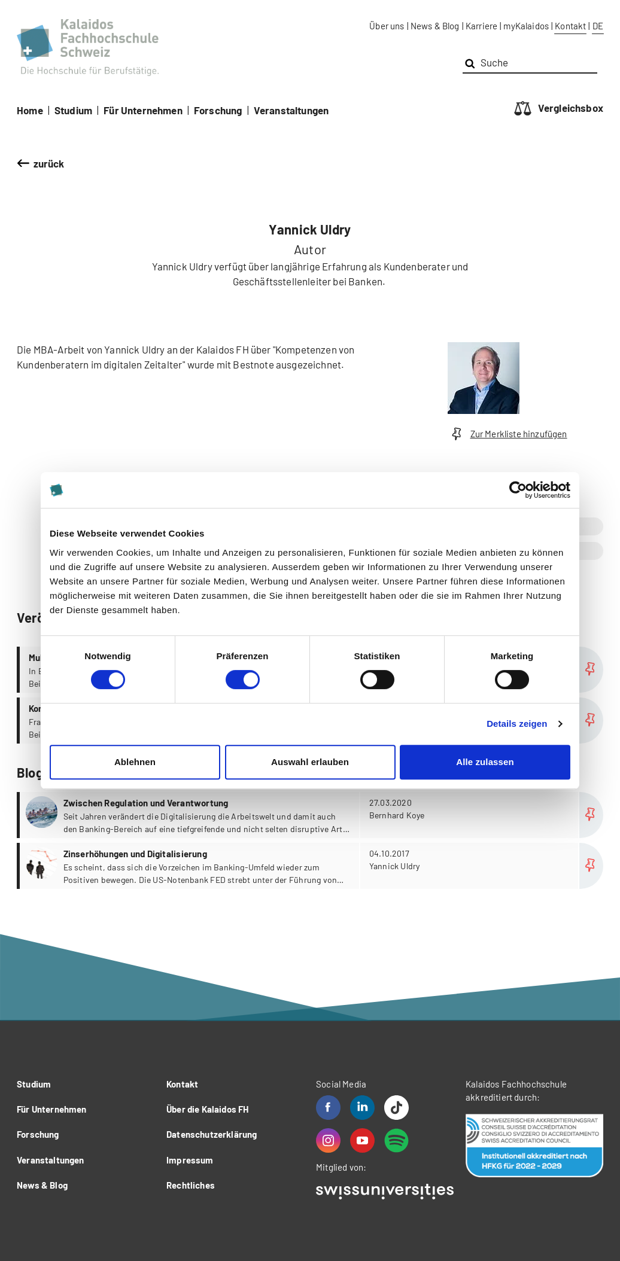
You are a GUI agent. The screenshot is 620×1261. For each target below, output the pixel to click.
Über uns (386, 25)
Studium (73, 110)
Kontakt (570, 25)
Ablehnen (135, 762)
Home (30, 110)
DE (597, 25)
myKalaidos (526, 25)
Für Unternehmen (143, 110)
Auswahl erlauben (310, 762)
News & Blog (435, 25)
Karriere (481, 25)
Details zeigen (517, 723)
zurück (49, 163)
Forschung (218, 110)
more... (311, 815)
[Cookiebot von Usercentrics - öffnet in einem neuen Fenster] (518, 490)
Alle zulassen (484, 762)
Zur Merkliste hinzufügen (507, 434)
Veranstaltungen (291, 110)
